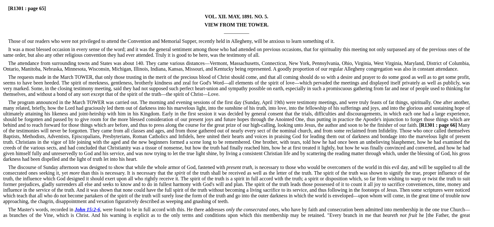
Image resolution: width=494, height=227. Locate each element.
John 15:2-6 (87, 209)
